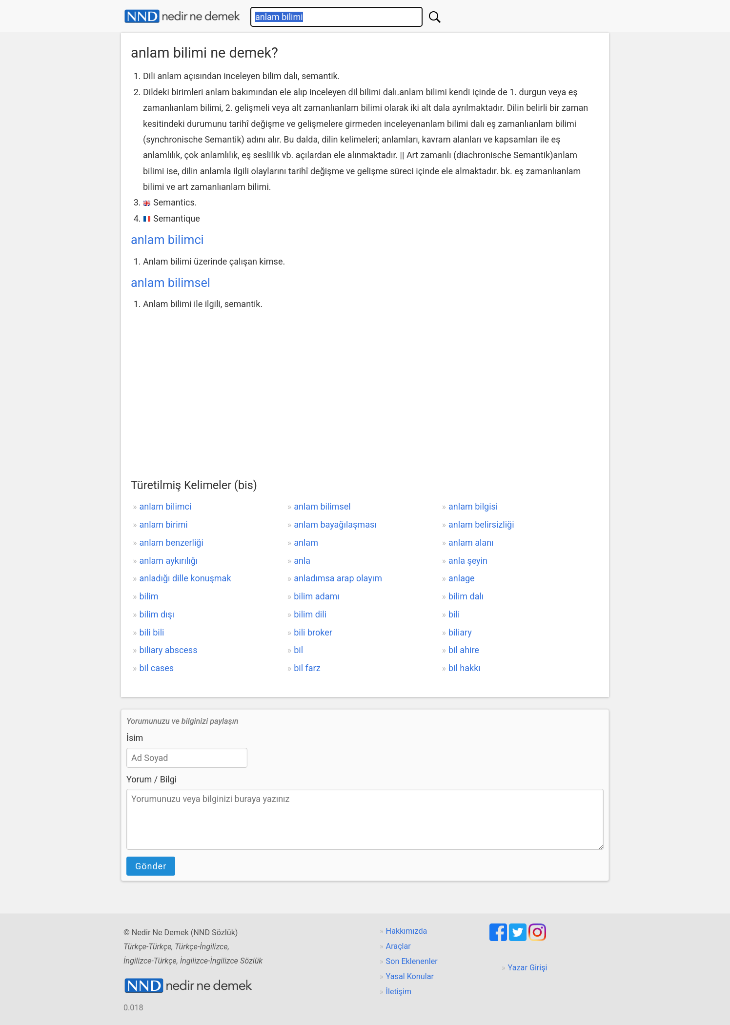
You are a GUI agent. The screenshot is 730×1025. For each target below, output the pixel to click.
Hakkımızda (406, 931)
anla (302, 560)
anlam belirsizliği (481, 524)
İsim (134, 738)
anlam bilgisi (473, 506)
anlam (306, 542)
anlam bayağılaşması (335, 524)
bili (454, 614)
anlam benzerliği (171, 542)
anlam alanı (471, 542)
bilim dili (310, 614)
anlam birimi (163, 524)
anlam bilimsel (170, 283)
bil (298, 650)
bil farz (307, 668)
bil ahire (463, 650)
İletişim (399, 991)
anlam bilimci (167, 240)
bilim (148, 596)
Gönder (150, 866)
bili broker (313, 632)
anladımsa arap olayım (338, 578)
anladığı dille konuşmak (185, 578)
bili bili (151, 632)
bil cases (156, 668)
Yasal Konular (410, 976)
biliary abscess (168, 650)
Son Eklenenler (412, 961)
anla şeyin (467, 560)
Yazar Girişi (528, 967)
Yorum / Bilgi (151, 779)
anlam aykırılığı (168, 560)
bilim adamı (316, 596)
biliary (460, 632)
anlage (461, 578)
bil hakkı (464, 668)
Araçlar (398, 946)
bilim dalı (466, 596)
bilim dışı (156, 614)
